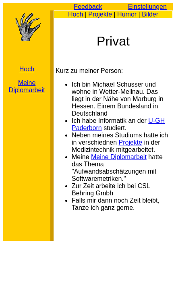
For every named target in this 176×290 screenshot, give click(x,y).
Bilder (150, 14)
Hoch (75, 14)
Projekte (100, 14)
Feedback (88, 6)
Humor (127, 14)
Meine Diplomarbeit (27, 86)
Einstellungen (147, 6)
